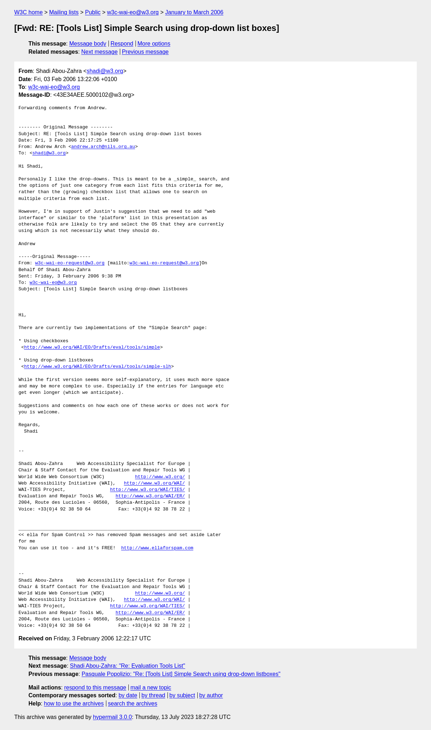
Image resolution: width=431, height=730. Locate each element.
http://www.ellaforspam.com (157, 548)
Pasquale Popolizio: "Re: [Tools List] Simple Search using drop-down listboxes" (180, 674)
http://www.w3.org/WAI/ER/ (150, 496)
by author (211, 695)
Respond (122, 44)
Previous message (145, 52)
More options (154, 44)
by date (127, 695)
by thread (153, 695)
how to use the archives (74, 703)
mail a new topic (151, 687)
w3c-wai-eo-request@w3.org (70, 263)
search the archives (133, 703)
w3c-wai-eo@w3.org (133, 12)
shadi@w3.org (105, 71)
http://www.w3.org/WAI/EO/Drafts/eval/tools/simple (92, 347)
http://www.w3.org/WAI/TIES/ (147, 490)
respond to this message (95, 687)
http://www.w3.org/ (160, 477)
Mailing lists (64, 12)
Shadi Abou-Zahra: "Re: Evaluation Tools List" (127, 666)
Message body (87, 44)
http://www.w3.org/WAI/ (154, 483)
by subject (182, 695)
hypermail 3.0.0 (112, 717)
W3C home (28, 12)
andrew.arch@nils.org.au (103, 147)
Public (93, 12)
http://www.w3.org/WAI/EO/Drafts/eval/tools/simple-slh (97, 367)
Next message (99, 52)
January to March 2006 (194, 12)
